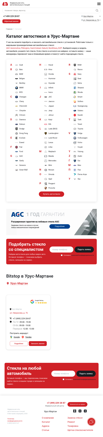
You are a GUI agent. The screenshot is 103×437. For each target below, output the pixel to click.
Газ (76, 161)
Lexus (48, 142)
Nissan (49, 170)
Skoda (78, 92)
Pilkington (25, 48)
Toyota (78, 129)
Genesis (20, 165)
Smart (78, 96)
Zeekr (77, 156)
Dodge (20, 129)
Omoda (49, 174)
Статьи (45, 430)
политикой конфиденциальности (82, 255)
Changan (20, 96)
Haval (48, 65)
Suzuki (78, 115)
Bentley (20, 83)
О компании (48, 418)
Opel (48, 179)
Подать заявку (84, 249)
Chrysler (20, 110)
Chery (19, 101)
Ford (19, 151)
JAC (48, 96)
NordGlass (53, 48)
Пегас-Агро (80, 174)
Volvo (77, 142)
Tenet (77, 124)
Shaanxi (78, 87)
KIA (47, 124)
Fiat (19, 147)
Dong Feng (21, 133)
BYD (19, 92)
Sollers (78, 101)
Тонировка (73, 426)
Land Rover (51, 138)
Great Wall (21, 170)
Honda (49, 74)
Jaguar (49, 106)
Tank (77, 119)
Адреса (45, 426)
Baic (19, 69)
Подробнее (60, 226)
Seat (77, 78)
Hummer (50, 78)
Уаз (77, 179)
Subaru (78, 110)
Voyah (78, 147)
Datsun (20, 124)
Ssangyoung (80, 106)
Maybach (50, 151)
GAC (19, 156)
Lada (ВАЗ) (51, 129)
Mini (48, 165)
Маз (77, 165)
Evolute (20, 138)
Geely (19, 161)
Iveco (48, 92)
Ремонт (71, 422)
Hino (48, 69)
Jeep (48, 110)
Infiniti (49, 87)
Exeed (19, 142)
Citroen (20, 115)
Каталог (46, 422)
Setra (77, 83)
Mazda (49, 156)
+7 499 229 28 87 (11, 16)
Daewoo (20, 119)
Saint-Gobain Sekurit (39, 48)
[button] (19, 283)
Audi (19, 65)
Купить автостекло (51, 194)
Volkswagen (80, 138)
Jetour (49, 115)
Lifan (48, 147)
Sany (77, 74)
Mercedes (50, 161)
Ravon (78, 69)
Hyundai (49, 83)
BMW (19, 87)
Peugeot (49, 183)
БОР (60, 48)
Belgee (20, 78)
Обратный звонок (11, 21)
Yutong (78, 151)
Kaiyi (48, 119)
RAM (77, 65)
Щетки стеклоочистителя (80, 430)
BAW (19, 74)
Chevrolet (21, 106)
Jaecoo (49, 101)
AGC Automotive (13, 48)
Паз (77, 170)
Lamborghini (51, 133)
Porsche (49, 188)
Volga (77, 133)
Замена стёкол (75, 418)
